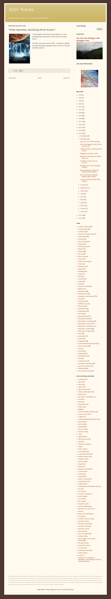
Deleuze (80, 251)
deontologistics (82, 426)
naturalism (81, 301)
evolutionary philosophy (85, 454)
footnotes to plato (83, 459)
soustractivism (82, 361)
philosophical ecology (84, 323)
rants (79, 348)
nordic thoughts (83, 496)
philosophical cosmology (85, 321)
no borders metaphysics (85, 494)
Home (39, 78)
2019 (80, 115)
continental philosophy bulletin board (89, 419)
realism (80, 351)
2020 (80, 113)
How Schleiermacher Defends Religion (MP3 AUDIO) (89, 175)
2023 (80, 104)
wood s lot (81, 555)
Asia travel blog (83, 241)
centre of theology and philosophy (88, 411)
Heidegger (81, 271)
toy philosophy (82, 548)
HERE (53, 43)
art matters (81, 399)
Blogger (71, 589)
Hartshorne (81, 266)
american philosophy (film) (86, 392)
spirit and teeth (82, 531)
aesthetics (81, 231)
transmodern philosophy (85, 550)
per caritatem (82, 501)
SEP (79, 358)
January (82, 211)
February (83, 208)
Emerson (81, 259)
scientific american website (86, 519)
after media (81, 382)
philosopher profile (84, 318)
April (82, 202)
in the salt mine (82, 471)
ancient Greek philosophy (85, 234)
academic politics (83, 226)
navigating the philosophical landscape (89, 486)
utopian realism (82, 553)
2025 (80, 98)
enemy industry (82, 449)
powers (80, 338)
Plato (79, 333)
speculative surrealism (84, 526)
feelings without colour (85, 456)
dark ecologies (82, 424)
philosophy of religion (84, 331)
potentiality (81, 336)
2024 (80, 101)
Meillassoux (81, 291)
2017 (80, 121)
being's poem (82, 407)
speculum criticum (83, 528)
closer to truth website (84, 414)
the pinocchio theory (84, 545)
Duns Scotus (82, 256)
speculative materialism (85, 523)
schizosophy (82, 516)
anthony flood (82, 394)
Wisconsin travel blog (84, 371)
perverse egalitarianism (85, 506)
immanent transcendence (85, 469)
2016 (80, 124)
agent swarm (82, 387)
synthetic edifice (83, 536)
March (82, 205)
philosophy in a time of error (86, 509)
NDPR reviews (82, 304)
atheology (81, 402)
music (80, 299)
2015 (80, 127)
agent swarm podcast (84, 389)
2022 (80, 107)
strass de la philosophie (85, 533)
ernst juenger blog (83, 451)
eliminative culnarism (84, 444)
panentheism (82, 308)
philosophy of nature (84, 328)
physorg (80, 511)
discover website (83, 429)
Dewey (80, 254)
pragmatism (81, 341)
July (81, 194)
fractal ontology (83, 461)
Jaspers (80, 274)
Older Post (66, 78)
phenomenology (83, 316)
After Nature (21, 9)
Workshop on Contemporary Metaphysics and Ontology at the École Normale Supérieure (89, 559)
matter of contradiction (85, 479)
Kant (79, 276)
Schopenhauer (82, 356)
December (83, 136)
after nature (81, 384)
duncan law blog (83, 431)
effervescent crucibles (84, 439)
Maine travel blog (83, 286)
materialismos (82, 476)
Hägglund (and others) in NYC (89, 153)
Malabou (81, 289)
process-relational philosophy (87, 343)
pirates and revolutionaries (86, 514)
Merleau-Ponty (82, 294)
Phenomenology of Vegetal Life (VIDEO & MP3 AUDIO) (89, 171)
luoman (59, 589)
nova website (82, 499)
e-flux (80, 434)
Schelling (81, 353)
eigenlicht (81, 441)
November (83, 139)
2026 (80, 95)
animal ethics (82, 236)
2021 (80, 110)
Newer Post (12, 78)
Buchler (80, 249)
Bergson (80, 244)
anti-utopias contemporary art (87, 397)
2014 (80, 130)
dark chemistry (82, 422)
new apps (81, 489)
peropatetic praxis (83, 504)
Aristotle (80, 239)
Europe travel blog (83, 261)
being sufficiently (83, 404)
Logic (80, 284)
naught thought (82, 484)
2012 (80, 215)
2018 (80, 118)
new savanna (82, 491)
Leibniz (80, 281)
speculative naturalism (85, 363)
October (83, 185)
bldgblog (81, 409)
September (83, 188)
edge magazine (82, 436)
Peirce (80, 314)
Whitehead (81, 368)
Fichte (80, 264)
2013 (80, 133)
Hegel (80, 269)
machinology (82, 474)
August (82, 191)
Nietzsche (81, 306)
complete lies (82, 416)
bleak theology (82, 246)
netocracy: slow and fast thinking (90, 141)
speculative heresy (83, 521)
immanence (81, 466)
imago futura (82, 464)
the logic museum (83, 543)
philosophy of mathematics (86, 326)
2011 (80, 218)
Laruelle (80, 279)
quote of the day (83, 346)
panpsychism (82, 311)
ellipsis (80, 446)
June (81, 197)
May (81, 199)
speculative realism (84, 366)
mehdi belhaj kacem (84, 481)
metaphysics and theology (86, 296)
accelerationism (83, 229)
